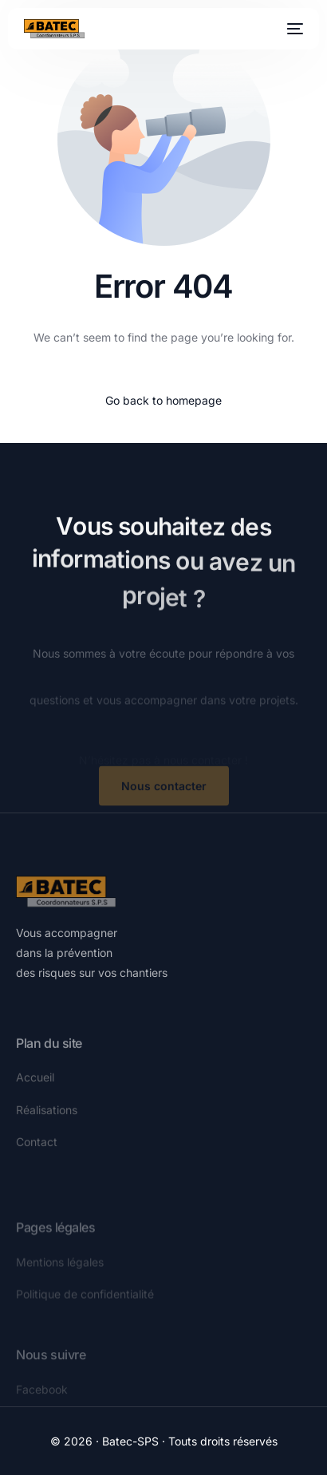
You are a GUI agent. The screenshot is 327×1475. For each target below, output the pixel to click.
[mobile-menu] (293, 28)
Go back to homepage (163, 400)
